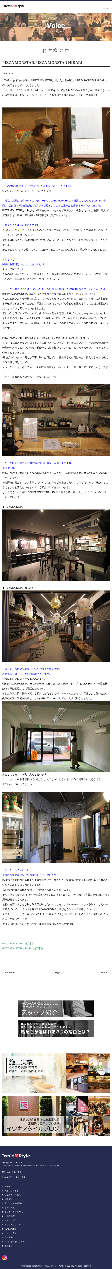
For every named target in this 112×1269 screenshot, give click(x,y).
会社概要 (9, 1237)
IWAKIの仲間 (10, 1229)
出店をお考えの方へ (14, 1212)
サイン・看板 (11, 1233)
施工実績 (9, 1199)
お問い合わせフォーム (15, 1242)
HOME (8, 1186)
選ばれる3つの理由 (13, 1203)
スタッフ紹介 (11, 1220)
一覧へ (58, 972)
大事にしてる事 (12, 1191)
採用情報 (9, 1246)
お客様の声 (10, 1216)
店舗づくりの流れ (13, 1195)
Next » (104, 972)
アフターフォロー (13, 1225)
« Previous (10, 972)
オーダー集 (10, 1208)
